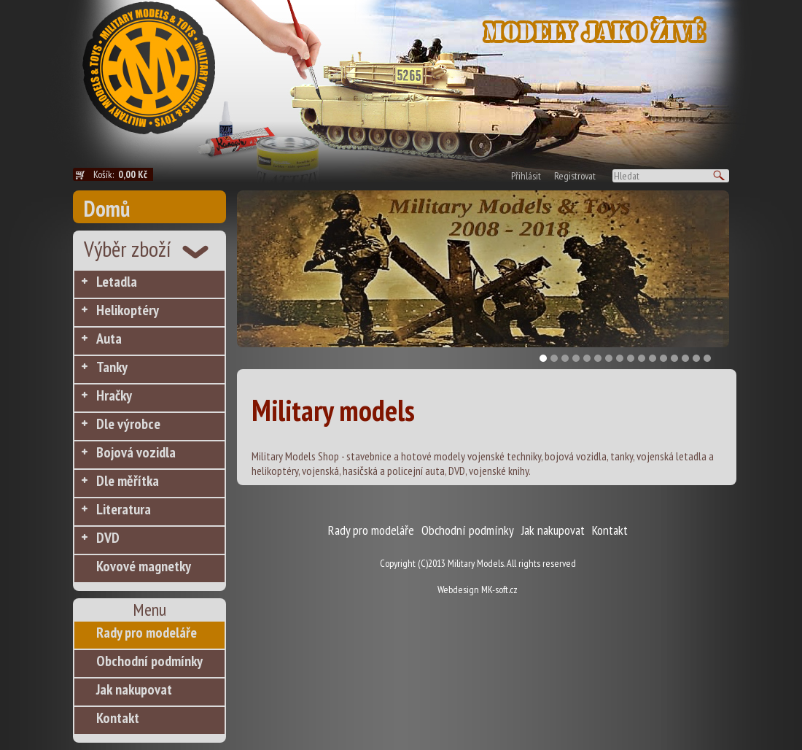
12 (663, 358)
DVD (108, 537)
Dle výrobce (128, 423)
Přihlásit (526, 175)
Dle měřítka (127, 480)
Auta (109, 338)
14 (685, 358)
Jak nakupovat (134, 689)
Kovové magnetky (143, 566)
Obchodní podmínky (149, 661)
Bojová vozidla (136, 452)
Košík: (123, 174)
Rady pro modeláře (146, 632)
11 (652, 358)
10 (641, 358)
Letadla (116, 281)
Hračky (114, 395)
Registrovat (575, 175)
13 (674, 358)
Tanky (112, 366)
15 (696, 358)
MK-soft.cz (499, 589)
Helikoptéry (127, 310)
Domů (107, 208)
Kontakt (117, 717)
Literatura (123, 509)
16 (707, 358)
